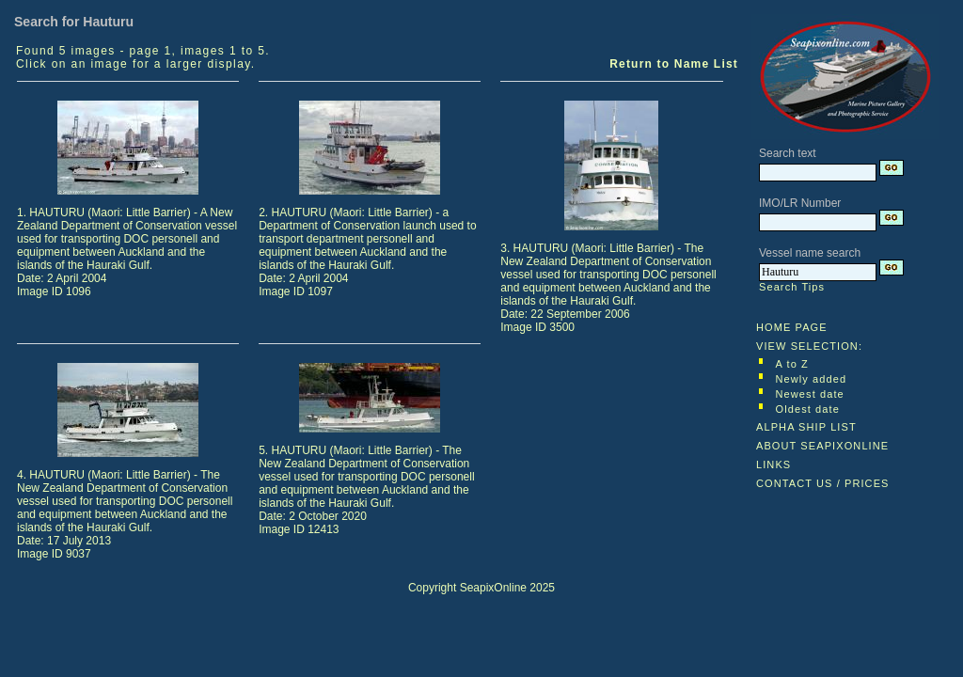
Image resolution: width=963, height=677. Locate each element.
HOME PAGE (792, 327)
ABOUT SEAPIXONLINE (822, 445)
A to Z (792, 364)
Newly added (811, 379)
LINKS (773, 464)
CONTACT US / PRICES (823, 483)
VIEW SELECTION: (809, 346)
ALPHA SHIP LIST (806, 427)
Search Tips (792, 286)
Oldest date (808, 409)
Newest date (810, 394)
